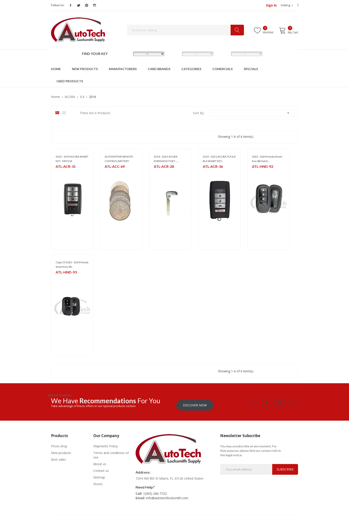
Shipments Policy (105, 443)
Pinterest (86, 5)
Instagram (94, 5)
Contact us (101, 468)
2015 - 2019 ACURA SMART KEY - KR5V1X (72, 159)
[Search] (185, 30)
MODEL (175, 54)
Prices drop (59, 443)
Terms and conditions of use (111, 452)
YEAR (223, 54)
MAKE (126, 54)
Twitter (78, 5)
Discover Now (195, 402)
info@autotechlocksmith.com (167, 495)
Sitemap (99, 474)
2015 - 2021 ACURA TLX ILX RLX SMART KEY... (219, 159)
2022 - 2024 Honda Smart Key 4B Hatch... (267, 159)
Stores (98, 481)
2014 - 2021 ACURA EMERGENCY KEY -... (166, 159)
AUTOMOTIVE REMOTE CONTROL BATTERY (119, 159)
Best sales (58, 457)
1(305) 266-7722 (155, 491)
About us (99, 461)
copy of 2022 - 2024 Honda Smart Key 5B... (72, 264)
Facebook (70, 5)
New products (61, 450)
